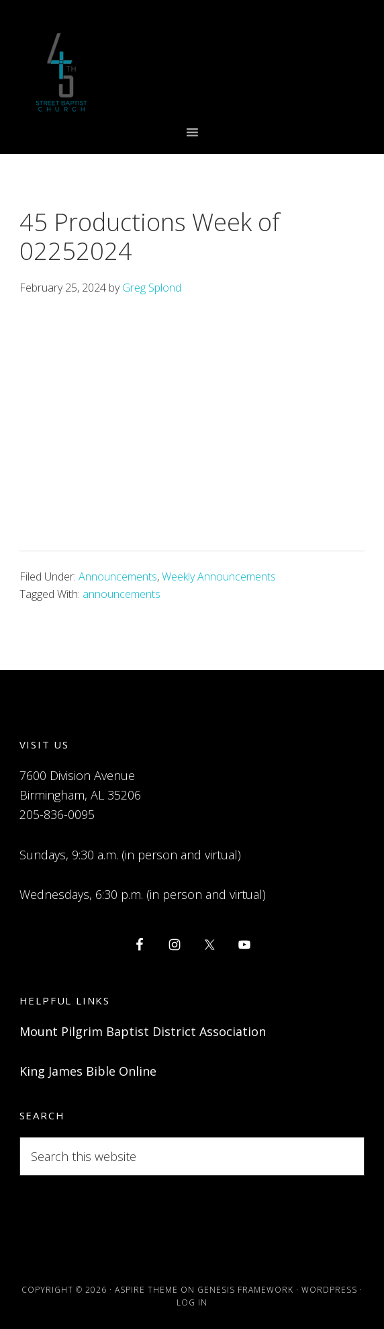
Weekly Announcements (219, 576)
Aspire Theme (146, 1289)
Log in (192, 1302)
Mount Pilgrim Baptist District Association (142, 1031)
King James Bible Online (87, 1071)
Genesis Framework (245, 1289)
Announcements (118, 576)
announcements (121, 594)
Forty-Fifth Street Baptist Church (61, 72)
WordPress (329, 1289)
